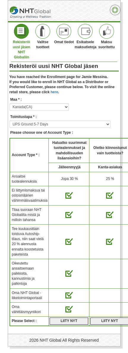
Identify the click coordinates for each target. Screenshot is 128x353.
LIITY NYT (69, 321)
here (54, 92)
